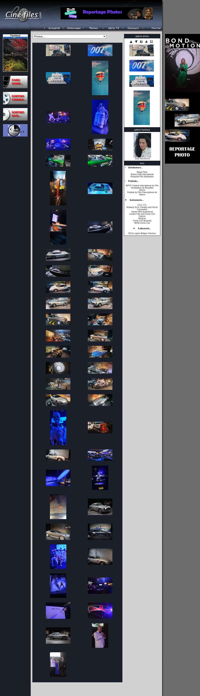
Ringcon (142, 218)
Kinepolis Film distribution (142, 176)
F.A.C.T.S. (142, 205)
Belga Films (142, 172)
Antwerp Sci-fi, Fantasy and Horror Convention (142, 208)
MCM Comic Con (142, 223)
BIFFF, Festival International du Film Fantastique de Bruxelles (142, 186)
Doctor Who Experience (142, 212)
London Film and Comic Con (142, 214)
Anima (142, 190)
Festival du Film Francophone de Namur (142, 193)
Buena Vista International (142, 174)
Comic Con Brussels (142, 221)
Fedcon (142, 216)
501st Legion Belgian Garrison (142, 233)
